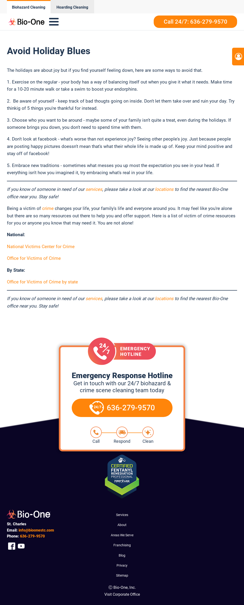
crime (48, 208)
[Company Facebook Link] (11, 546)
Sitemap (122, 575)
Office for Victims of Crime (34, 258)
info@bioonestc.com (36, 530)
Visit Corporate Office (122, 594)
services (94, 189)
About (122, 525)
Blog (122, 555)
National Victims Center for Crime (41, 246)
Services (122, 515)
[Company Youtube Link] (21, 546)
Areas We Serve (122, 535)
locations (164, 189)
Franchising (122, 545)
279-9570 (32, 536)
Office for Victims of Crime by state (42, 282)
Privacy (122, 565)
